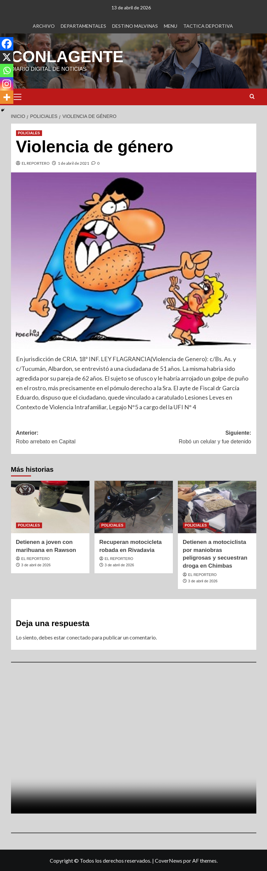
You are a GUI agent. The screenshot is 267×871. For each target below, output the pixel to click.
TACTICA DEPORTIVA (208, 26)
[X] (6, 57)
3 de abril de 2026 (36, 565)
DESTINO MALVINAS (135, 26)
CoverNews (168, 860)
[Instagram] (6, 84)
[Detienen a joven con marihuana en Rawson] (50, 506)
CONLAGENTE (67, 56)
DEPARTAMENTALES (83, 26)
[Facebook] (6, 43)
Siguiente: (192, 437)
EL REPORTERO (36, 162)
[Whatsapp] (6, 70)
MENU (170, 26)
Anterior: (75, 437)
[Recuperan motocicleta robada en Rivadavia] (133, 506)
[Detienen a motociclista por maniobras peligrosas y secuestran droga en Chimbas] (217, 506)
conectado (78, 637)
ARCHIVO (44, 26)
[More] (6, 97)
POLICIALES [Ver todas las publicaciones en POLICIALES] (29, 133)
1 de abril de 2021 (73, 162)
